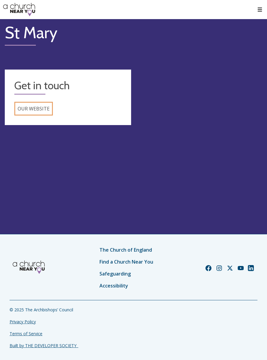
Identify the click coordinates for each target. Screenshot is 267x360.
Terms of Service (26, 333)
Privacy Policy (23, 321)
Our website (34, 108)
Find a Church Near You (126, 262)
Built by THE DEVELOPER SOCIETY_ (44, 345)
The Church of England (125, 250)
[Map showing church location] (199, 133)
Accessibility (113, 285)
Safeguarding (115, 273)
